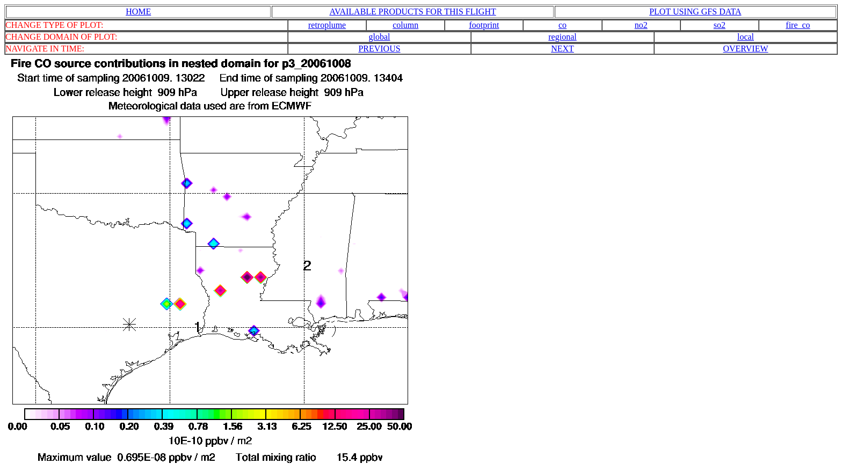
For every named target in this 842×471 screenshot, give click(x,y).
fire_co (798, 25)
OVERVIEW (745, 48)
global (379, 36)
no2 (641, 25)
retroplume (327, 25)
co (562, 25)
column (405, 25)
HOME (138, 11)
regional (562, 36)
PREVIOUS (379, 48)
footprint (484, 25)
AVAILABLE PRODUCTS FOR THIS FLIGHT (412, 11)
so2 (719, 25)
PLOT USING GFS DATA (695, 11)
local (745, 36)
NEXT (562, 48)
